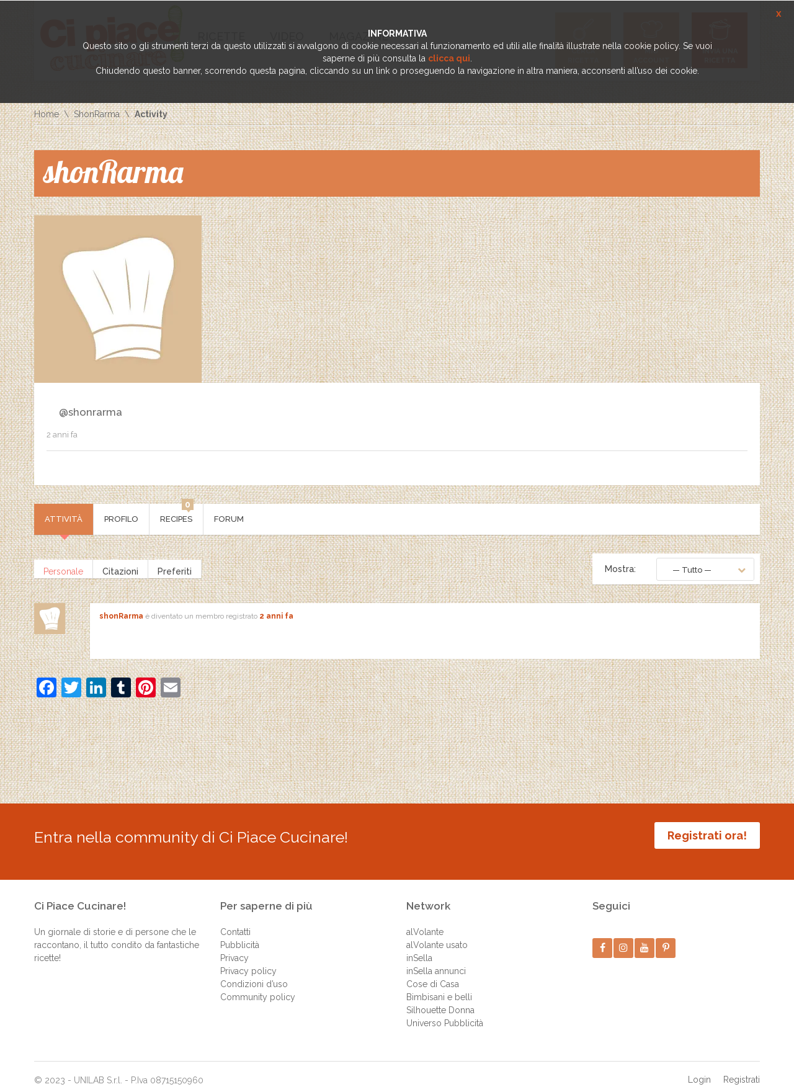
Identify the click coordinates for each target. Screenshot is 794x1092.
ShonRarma (97, 114)
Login (699, 1070)
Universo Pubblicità (444, 1014)
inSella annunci (436, 962)
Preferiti (175, 569)
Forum (229, 519)
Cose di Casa (432, 975)
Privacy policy (248, 962)
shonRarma (121, 616)
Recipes (177, 514)
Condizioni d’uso (254, 975)
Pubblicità (239, 936)
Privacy (234, 949)
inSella (419, 949)
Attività (64, 519)
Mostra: (620, 569)
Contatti (235, 923)
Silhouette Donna (440, 1001)
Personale (63, 569)
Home (46, 114)
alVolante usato (437, 936)
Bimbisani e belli (439, 988)
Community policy (257, 988)
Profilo (121, 519)
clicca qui (449, 58)
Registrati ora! (707, 835)
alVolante (425, 923)
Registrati (741, 1070)
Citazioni (120, 569)
